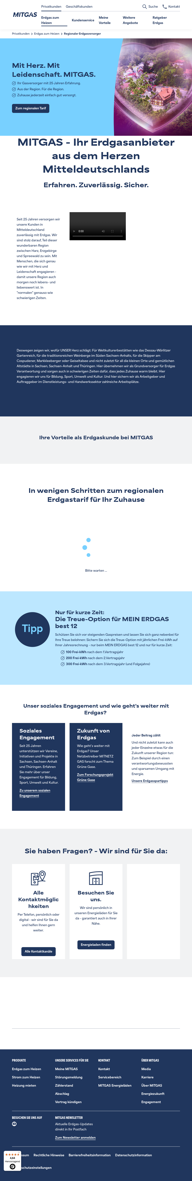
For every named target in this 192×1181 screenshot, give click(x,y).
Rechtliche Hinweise (49, 1155)
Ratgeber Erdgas (160, 20)
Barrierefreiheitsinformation (90, 1155)
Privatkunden (51, 6)
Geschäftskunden (79, 6)
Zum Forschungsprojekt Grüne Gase (95, 777)
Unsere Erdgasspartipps (150, 781)
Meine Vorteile (105, 20)
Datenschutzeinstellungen (32, 1168)
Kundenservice (83, 20)
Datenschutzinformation (133, 1155)
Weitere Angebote (130, 20)
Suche (150, 6)
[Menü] (19, 1153)
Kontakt (171, 6)
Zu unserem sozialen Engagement (35, 793)
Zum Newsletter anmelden (75, 1137)
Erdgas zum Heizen (50, 20)
